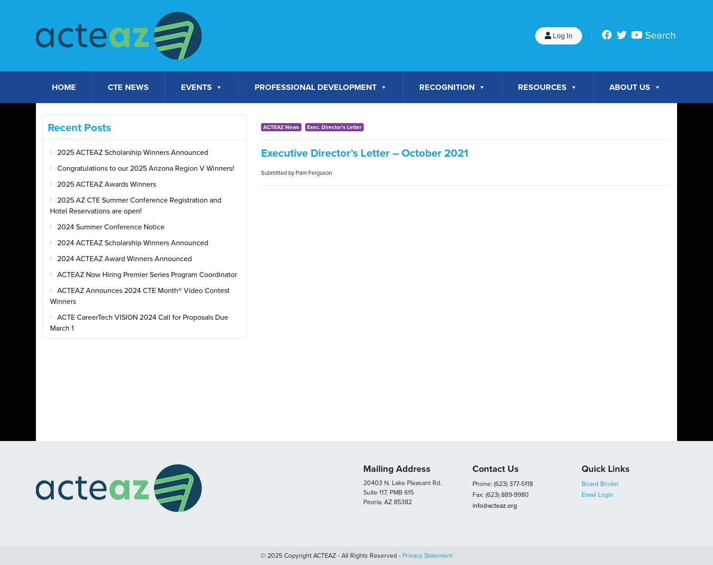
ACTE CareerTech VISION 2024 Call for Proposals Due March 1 (139, 323)
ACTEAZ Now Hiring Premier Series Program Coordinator (147, 274)
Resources (547, 87)
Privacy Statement (427, 556)
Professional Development (321, 87)
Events (202, 87)
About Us (635, 87)
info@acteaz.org (494, 506)
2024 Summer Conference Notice (111, 227)
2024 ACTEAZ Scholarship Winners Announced (132, 243)
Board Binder (600, 484)
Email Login (597, 495)
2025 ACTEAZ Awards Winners (106, 184)
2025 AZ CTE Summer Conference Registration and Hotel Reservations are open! (135, 206)
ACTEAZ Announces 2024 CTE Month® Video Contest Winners (140, 296)
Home (64, 87)
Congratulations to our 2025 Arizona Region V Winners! (145, 168)
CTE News (128, 87)
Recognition (452, 87)
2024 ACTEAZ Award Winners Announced (124, 258)
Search (660, 35)
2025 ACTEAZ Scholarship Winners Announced (132, 152)
